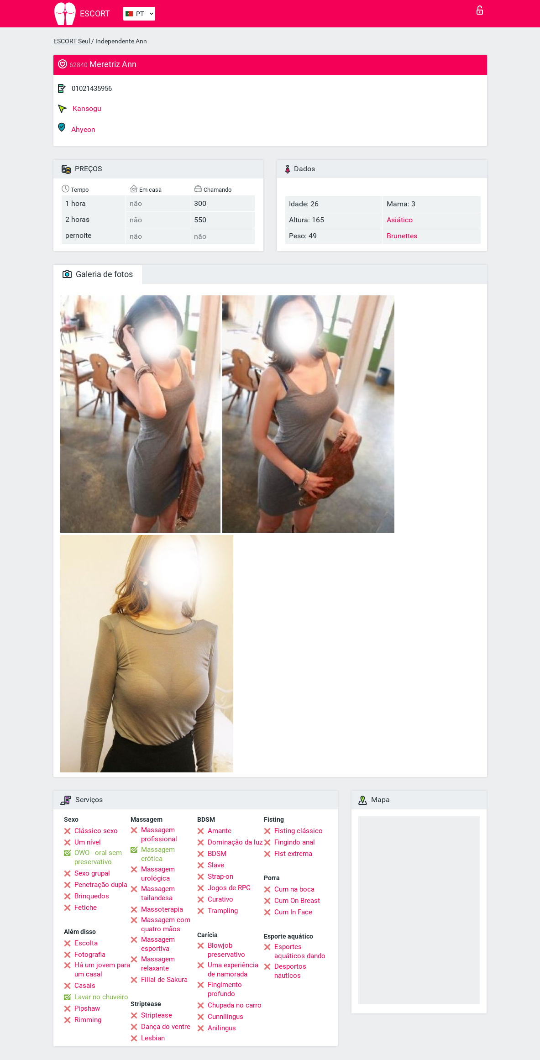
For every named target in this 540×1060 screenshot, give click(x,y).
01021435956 (92, 88)
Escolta (86, 943)
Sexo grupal (92, 873)
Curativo (220, 899)
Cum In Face (293, 912)
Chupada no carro (235, 1005)
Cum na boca (294, 889)
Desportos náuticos (290, 971)
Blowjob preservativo (226, 950)
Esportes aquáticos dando (299, 951)
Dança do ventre (165, 1027)
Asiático (400, 219)
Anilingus (222, 1028)
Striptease (156, 1015)
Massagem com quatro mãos (165, 924)
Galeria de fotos (98, 274)
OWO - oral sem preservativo (98, 857)
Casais (84, 985)
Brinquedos (91, 896)
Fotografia (89, 954)
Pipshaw (87, 1008)
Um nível (87, 842)
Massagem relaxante (158, 963)
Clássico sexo (96, 831)
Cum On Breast (297, 901)
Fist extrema (293, 854)
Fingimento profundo (225, 989)
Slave (216, 865)
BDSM (217, 854)
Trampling (223, 911)
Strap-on (220, 876)
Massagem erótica (158, 854)
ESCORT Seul (71, 41)
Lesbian (153, 1038)
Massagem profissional (159, 834)
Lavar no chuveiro (101, 997)
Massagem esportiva (158, 944)
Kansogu (79, 108)
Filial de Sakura (164, 980)
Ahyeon (76, 128)
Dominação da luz (235, 842)
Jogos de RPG (229, 888)
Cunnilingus (225, 1017)
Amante (219, 831)
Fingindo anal (294, 842)
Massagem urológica (158, 873)
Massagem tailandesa (158, 893)
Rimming (87, 1020)
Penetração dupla (100, 885)
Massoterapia (162, 909)
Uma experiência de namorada (233, 969)
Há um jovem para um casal (102, 969)
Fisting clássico (298, 831)
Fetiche (85, 907)
